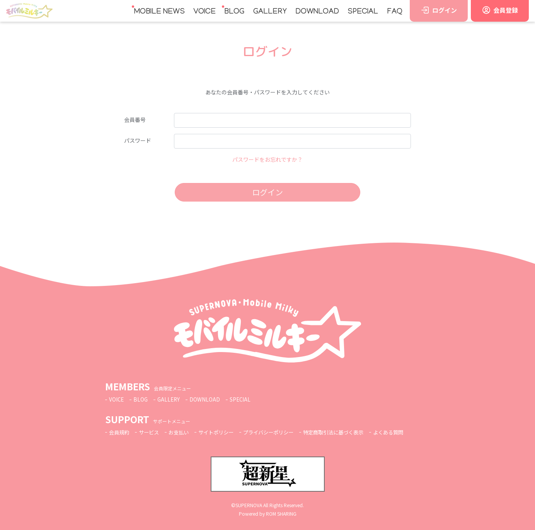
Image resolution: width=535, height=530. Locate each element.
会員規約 (120, 432)
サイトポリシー (222, 432)
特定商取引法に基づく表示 (346, 432)
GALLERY (270, 12)
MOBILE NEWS (159, 12)
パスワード (137, 140)
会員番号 (135, 119)
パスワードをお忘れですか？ (267, 159)
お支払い (182, 432)
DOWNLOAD (317, 12)
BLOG (234, 12)
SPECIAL (363, 12)
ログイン (267, 192)
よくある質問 (405, 432)
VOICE (204, 12)
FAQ (394, 12)
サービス (151, 432)
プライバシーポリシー (277, 432)
